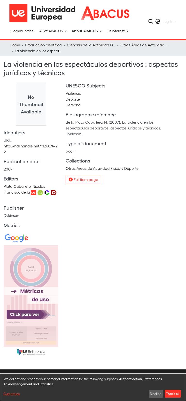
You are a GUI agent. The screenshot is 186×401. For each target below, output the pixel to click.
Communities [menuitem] (21, 30)
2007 (8, 169)
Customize (11, 394)
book (70, 151)
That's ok (172, 393)
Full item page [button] (83, 179)
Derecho (73, 104)
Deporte (73, 99)
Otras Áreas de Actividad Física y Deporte (144, 45)
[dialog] (93, 387)
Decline (156, 394)
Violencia (73, 93)
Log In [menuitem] (168, 21)
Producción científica (43, 45)
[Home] (44, 13)
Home (15, 45)
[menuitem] (52, 31)
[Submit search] (151, 21)
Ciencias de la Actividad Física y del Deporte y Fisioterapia (91, 45)
